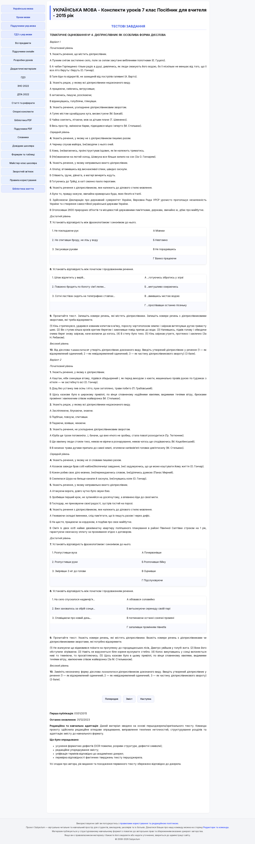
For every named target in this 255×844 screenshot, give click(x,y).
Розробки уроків (23, 60)
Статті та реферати (23, 103)
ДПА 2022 (23, 94)
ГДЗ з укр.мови (23, 34)
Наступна (145, 699)
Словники (23, 137)
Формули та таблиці (23, 154)
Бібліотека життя (23, 188)
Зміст (129, 699)
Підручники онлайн (23, 51)
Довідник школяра (23, 145)
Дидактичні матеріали (23, 68)
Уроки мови (23, 17)
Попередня (111, 699)
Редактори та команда (216, 827)
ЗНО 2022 (23, 85)
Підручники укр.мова (23, 25)
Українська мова (23, 8)
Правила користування (23, 180)
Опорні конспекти (23, 111)
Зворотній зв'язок (23, 171)
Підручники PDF (23, 128)
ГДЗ (23, 77)
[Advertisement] (23, 237)
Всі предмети (23, 43)
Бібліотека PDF (23, 120)
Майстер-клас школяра (23, 163)
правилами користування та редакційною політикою (149, 823)
